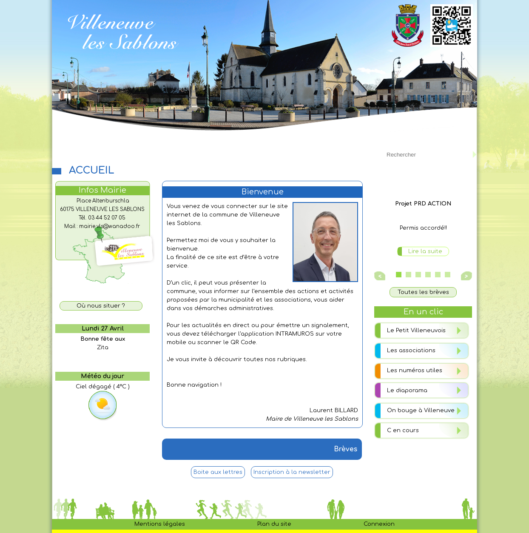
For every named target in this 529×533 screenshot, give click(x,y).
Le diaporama (407, 390)
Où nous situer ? (101, 306)
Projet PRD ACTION (423, 204)
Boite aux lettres (217, 472)
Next (465, 276)
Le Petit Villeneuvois (416, 330)
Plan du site (274, 524)
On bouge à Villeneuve (421, 410)
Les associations (411, 350)
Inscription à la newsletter (291, 472)
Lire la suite (425, 251)
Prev (380, 276)
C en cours (403, 430)
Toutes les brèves (423, 292)
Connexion (379, 524)
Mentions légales (159, 524)
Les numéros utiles (414, 370)
